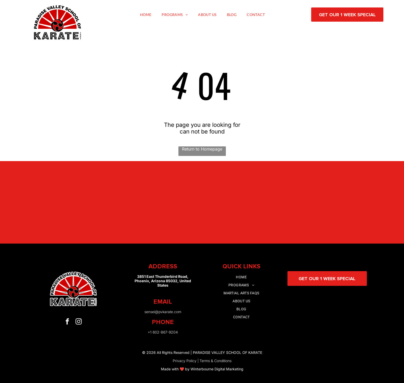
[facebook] (67, 322)
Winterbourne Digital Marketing (217, 369)
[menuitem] (146, 14)
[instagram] (78, 322)
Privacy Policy (184, 361)
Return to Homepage (202, 149)
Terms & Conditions (216, 361)
